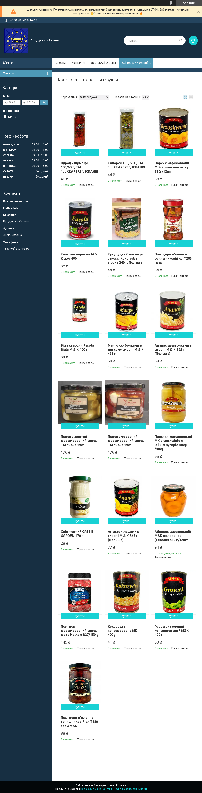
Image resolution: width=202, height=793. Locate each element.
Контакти (78, 62)
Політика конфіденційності (130, 789)
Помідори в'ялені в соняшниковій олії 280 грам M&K (79, 722)
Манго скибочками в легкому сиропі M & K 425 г (126, 349)
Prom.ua (121, 785)
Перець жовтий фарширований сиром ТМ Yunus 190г (79, 441)
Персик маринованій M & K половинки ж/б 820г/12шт (172, 167)
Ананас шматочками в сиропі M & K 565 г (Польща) (173, 349)
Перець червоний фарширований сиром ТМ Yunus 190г (126, 441)
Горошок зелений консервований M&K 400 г (172, 631)
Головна (60, 62)
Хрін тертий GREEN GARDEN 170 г (77, 534)
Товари (8, 73)
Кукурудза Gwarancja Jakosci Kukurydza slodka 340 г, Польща (125, 258)
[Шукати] (181, 40)
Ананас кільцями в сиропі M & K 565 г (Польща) (123, 536)
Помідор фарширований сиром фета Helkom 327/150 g (80, 631)
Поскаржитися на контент (96, 789)
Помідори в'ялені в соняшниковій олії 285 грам (173, 258)
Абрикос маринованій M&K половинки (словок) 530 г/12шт (173, 536)
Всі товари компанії (135, 62)
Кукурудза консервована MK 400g (122, 631)
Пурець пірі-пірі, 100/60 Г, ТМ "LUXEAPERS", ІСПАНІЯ (79, 167)
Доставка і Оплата (103, 62)
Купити (80, 152)
